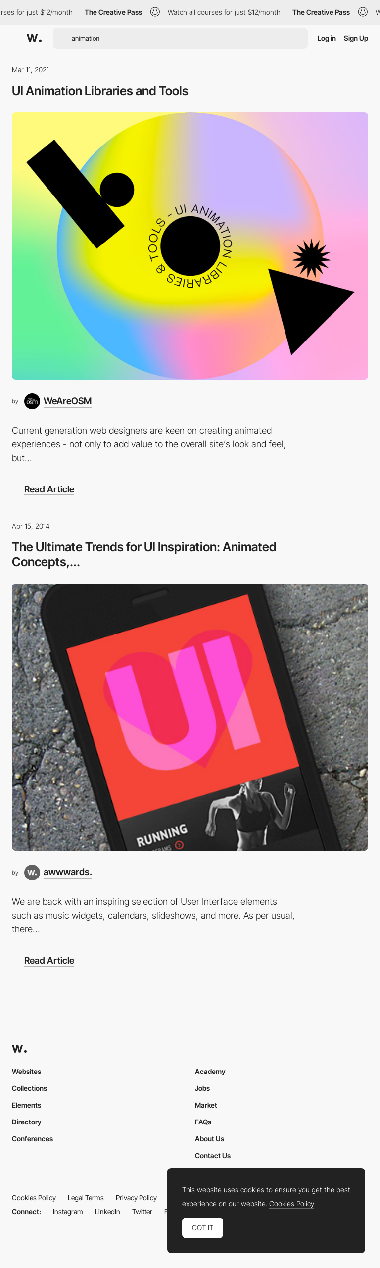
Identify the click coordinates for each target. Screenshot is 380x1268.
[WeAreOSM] (58, 401)
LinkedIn (107, 1211)
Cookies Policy (34, 1197)
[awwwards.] (58, 872)
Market (206, 1105)
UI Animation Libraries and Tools (100, 90)
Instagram (68, 1211)
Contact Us (213, 1155)
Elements (26, 1105)
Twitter (142, 1211)
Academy (210, 1071)
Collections (29, 1088)
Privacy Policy (136, 1197)
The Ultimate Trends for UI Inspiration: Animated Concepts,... (144, 554)
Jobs (202, 1088)
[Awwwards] (34, 38)
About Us (209, 1138)
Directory (27, 1122)
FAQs (203, 1122)
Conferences (32, 1138)
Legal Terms (86, 1197)
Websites (26, 1071)
